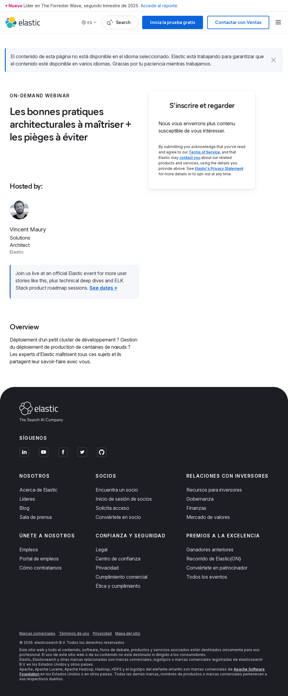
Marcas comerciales (37, 633)
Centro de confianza (118, 559)
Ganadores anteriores (210, 549)
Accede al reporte (159, 5)
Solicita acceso (112, 508)
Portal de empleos (39, 559)
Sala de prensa (35, 517)
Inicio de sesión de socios (124, 499)
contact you (189, 157)
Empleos (28, 549)
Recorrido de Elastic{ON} (213, 559)
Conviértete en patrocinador (216, 568)
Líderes (27, 499)
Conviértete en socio (118, 517)
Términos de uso (74, 633)
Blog (24, 508)
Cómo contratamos (40, 568)
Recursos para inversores (214, 490)
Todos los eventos (206, 577)
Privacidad (107, 568)
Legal (101, 549)
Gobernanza (200, 499)
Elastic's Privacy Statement (219, 168)
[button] (273, 60)
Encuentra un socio (117, 490)
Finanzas (196, 508)
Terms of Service (204, 152)
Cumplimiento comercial (121, 577)
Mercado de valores (208, 517)
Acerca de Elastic (38, 490)
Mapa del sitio (127, 633)
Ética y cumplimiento (118, 586)
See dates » (103, 288)
